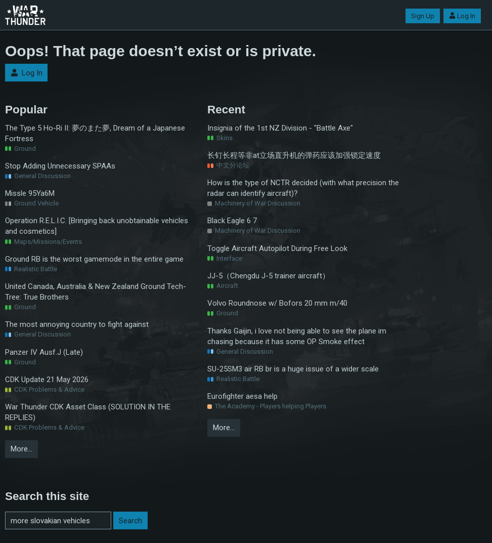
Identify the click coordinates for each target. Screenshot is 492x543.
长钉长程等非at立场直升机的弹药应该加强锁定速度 (294, 155)
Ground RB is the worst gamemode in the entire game (94, 259)
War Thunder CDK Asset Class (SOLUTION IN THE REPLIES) (87, 412)
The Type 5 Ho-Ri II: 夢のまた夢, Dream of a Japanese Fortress (95, 133)
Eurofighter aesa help (242, 396)
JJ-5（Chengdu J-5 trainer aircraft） (268, 275)
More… (21, 448)
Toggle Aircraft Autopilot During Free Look (277, 248)
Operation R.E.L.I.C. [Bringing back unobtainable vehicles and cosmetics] (96, 226)
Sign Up (422, 16)
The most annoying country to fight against (77, 324)
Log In (462, 16)
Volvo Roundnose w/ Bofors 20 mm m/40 (277, 303)
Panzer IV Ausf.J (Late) (44, 352)
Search (130, 520)
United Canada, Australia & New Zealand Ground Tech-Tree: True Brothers (95, 292)
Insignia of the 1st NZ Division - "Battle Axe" (280, 128)
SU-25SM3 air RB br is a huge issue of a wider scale (293, 368)
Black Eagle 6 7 (232, 220)
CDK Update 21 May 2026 (46, 379)
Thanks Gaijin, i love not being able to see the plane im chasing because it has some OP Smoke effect (296, 336)
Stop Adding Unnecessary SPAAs (60, 166)
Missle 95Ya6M (30, 193)
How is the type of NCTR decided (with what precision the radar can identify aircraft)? (303, 188)
